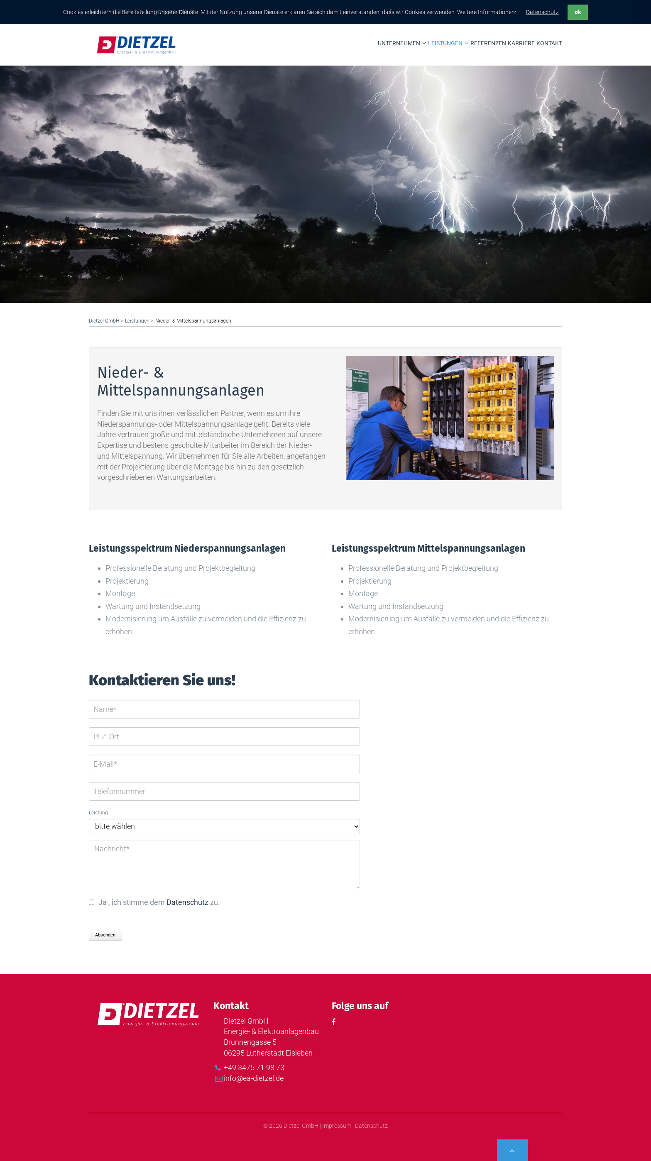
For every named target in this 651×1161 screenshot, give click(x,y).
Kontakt (549, 43)
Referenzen (488, 43)
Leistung (98, 813)
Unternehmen (399, 43)
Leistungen (445, 43)
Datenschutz (542, 12)
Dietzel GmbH (104, 321)
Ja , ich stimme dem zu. (159, 902)
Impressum (336, 1125)
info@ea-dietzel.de (254, 1078)
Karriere (521, 43)
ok (578, 12)
